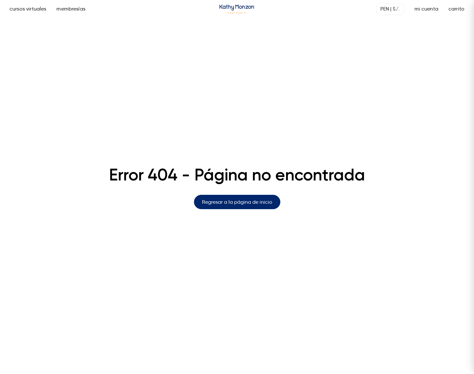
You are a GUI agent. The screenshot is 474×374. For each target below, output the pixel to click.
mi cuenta (426, 9)
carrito (456, 9)
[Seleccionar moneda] (390, 9)
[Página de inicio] (237, 9)
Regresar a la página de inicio (237, 202)
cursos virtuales (28, 9)
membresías (70, 9)
